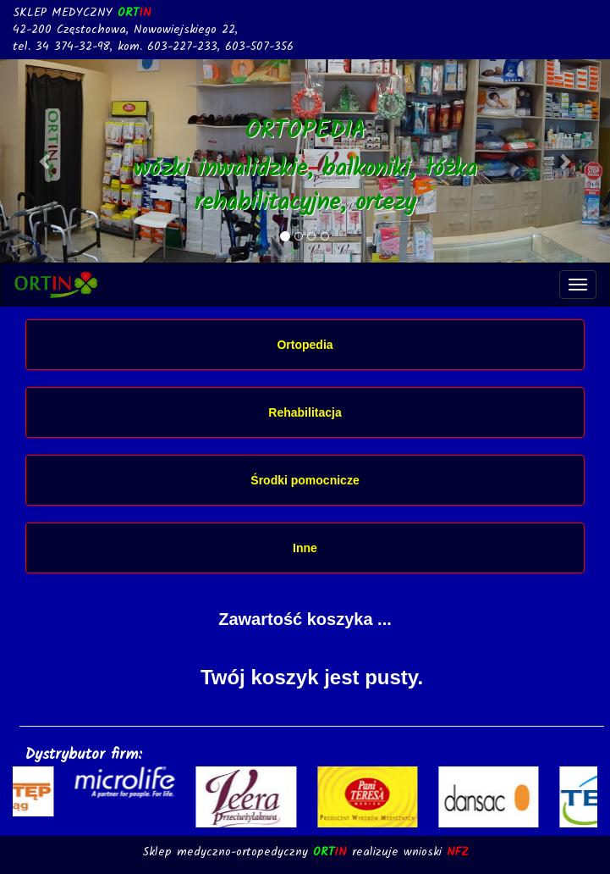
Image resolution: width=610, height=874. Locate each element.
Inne (305, 548)
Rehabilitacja (304, 412)
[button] (45, 161)
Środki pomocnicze (304, 480)
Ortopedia (304, 344)
